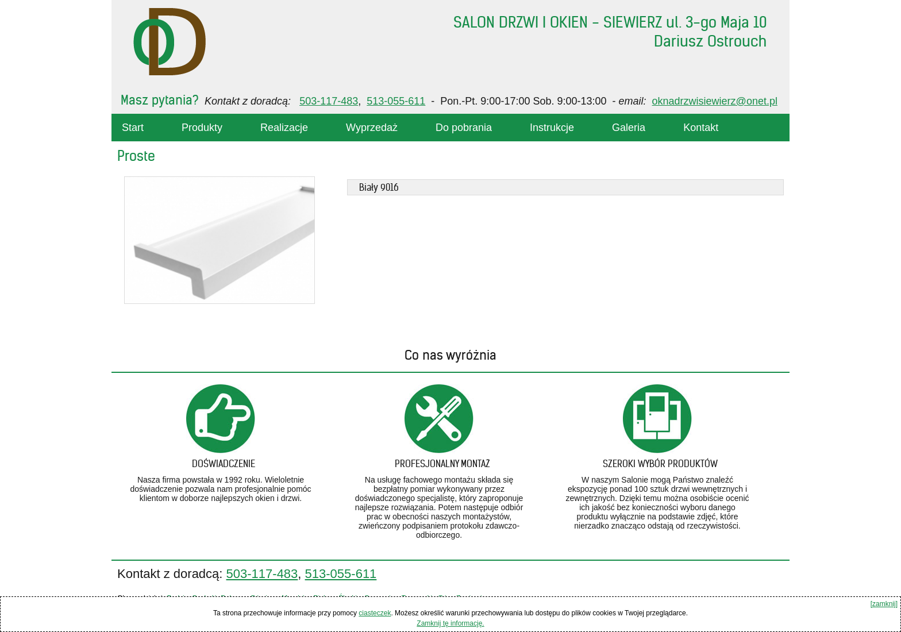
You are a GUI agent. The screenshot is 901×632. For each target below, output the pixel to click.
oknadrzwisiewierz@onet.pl (714, 101)
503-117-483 (328, 101)
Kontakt (700, 127)
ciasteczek (375, 613)
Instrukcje (552, 127)
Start (133, 127)
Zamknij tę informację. (450, 623)
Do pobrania (464, 127)
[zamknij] (884, 604)
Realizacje (284, 127)
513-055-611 (396, 101)
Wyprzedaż (372, 127)
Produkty (202, 127)
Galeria (628, 127)
